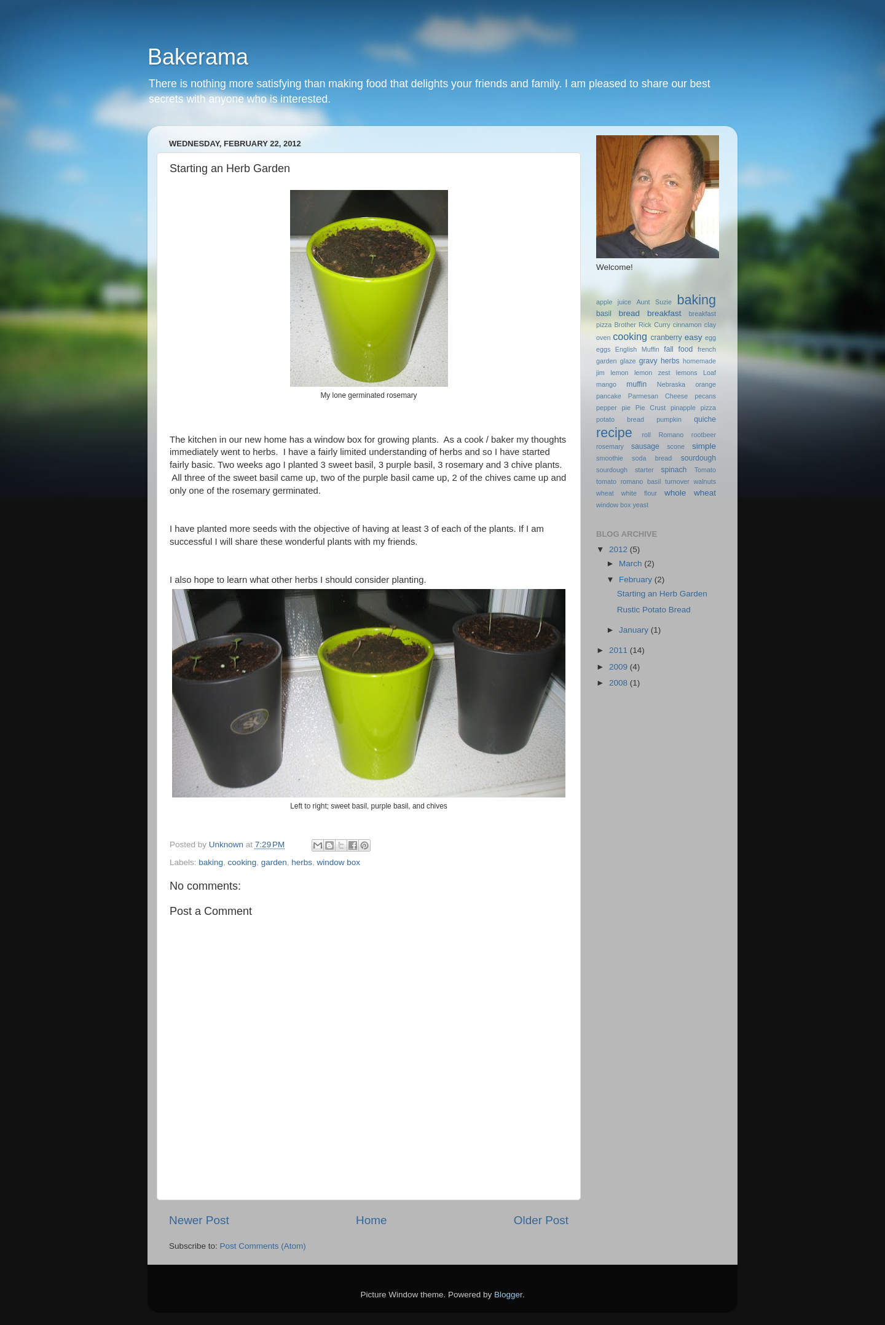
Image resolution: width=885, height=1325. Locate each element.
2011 (619, 650)
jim (600, 372)
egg (710, 337)
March (631, 563)
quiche (705, 419)
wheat (605, 493)
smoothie (609, 458)
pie (626, 407)
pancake (608, 396)
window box (339, 862)
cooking (242, 862)
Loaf (709, 372)
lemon (619, 372)
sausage (645, 446)
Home (371, 1220)
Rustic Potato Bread (654, 609)
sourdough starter (625, 469)
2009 (619, 666)
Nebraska (671, 384)
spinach (673, 469)
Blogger (508, 1294)
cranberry (666, 337)
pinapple (683, 407)
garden (274, 862)
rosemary (610, 446)
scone (676, 446)
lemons (687, 372)
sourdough (698, 458)
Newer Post (199, 1220)
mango (606, 384)
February (637, 579)
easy (693, 337)
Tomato (705, 469)
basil (604, 313)
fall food (678, 349)
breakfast (664, 313)
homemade (699, 361)
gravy (648, 361)
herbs (301, 862)
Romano (670, 434)
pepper (606, 407)
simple (704, 446)
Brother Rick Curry (642, 324)
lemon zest (652, 372)
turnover (677, 481)
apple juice (613, 302)
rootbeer (703, 434)
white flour (639, 493)
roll (646, 434)
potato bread (620, 419)
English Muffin (637, 349)
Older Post (541, 1220)
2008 (619, 682)
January (635, 630)
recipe (614, 432)
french (707, 349)
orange (705, 384)
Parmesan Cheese (658, 396)
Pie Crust (650, 407)
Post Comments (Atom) (263, 1246)
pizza (708, 407)
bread (629, 313)
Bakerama (198, 56)
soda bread (652, 458)
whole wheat (690, 492)
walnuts (704, 481)
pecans (705, 396)
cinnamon (687, 324)
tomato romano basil (628, 481)
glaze (628, 361)
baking (211, 862)
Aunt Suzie (654, 302)
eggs (603, 349)
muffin (636, 384)
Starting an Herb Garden (662, 593)
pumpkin (669, 419)
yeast (640, 504)
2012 (619, 549)
